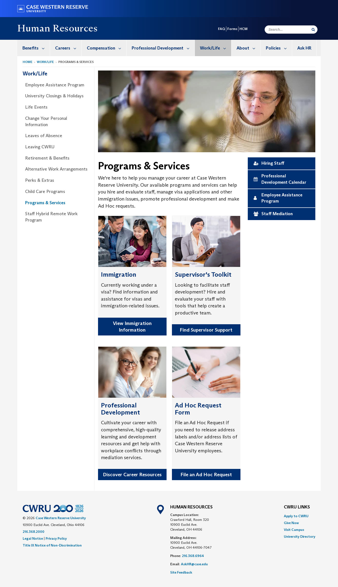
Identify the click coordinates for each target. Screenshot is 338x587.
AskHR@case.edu (194, 564)
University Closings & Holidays (54, 96)
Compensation (106, 48)
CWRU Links (297, 507)
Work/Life (215, 48)
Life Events (36, 107)
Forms (232, 29)
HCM (243, 29)
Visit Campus (294, 529)
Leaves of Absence (43, 135)
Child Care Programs (45, 191)
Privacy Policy (56, 538)
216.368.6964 (193, 556)
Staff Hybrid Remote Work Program (51, 217)
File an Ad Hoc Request (206, 474)
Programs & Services (45, 202)
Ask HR (304, 48)
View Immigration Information (132, 326)
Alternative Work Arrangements (56, 169)
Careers (68, 48)
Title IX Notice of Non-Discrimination (52, 545)
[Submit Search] (313, 29)
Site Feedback (181, 572)
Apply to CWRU (296, 516)
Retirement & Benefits (47, 158)
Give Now (291, 523)
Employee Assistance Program (54, 85)
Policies (279, 48)
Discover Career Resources (132, 474)
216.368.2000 (33, 531)
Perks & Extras (39, 180)
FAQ (221, 29)
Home (27, 62)
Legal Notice (33, 538)
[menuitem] (33, 48)
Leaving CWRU (39, 147)
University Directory (299, 536)
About (248, 48)
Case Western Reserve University (61, 518)
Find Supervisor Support (206, 330)
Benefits (36, 48)
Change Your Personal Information (46, 121)
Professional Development (163, 48)
